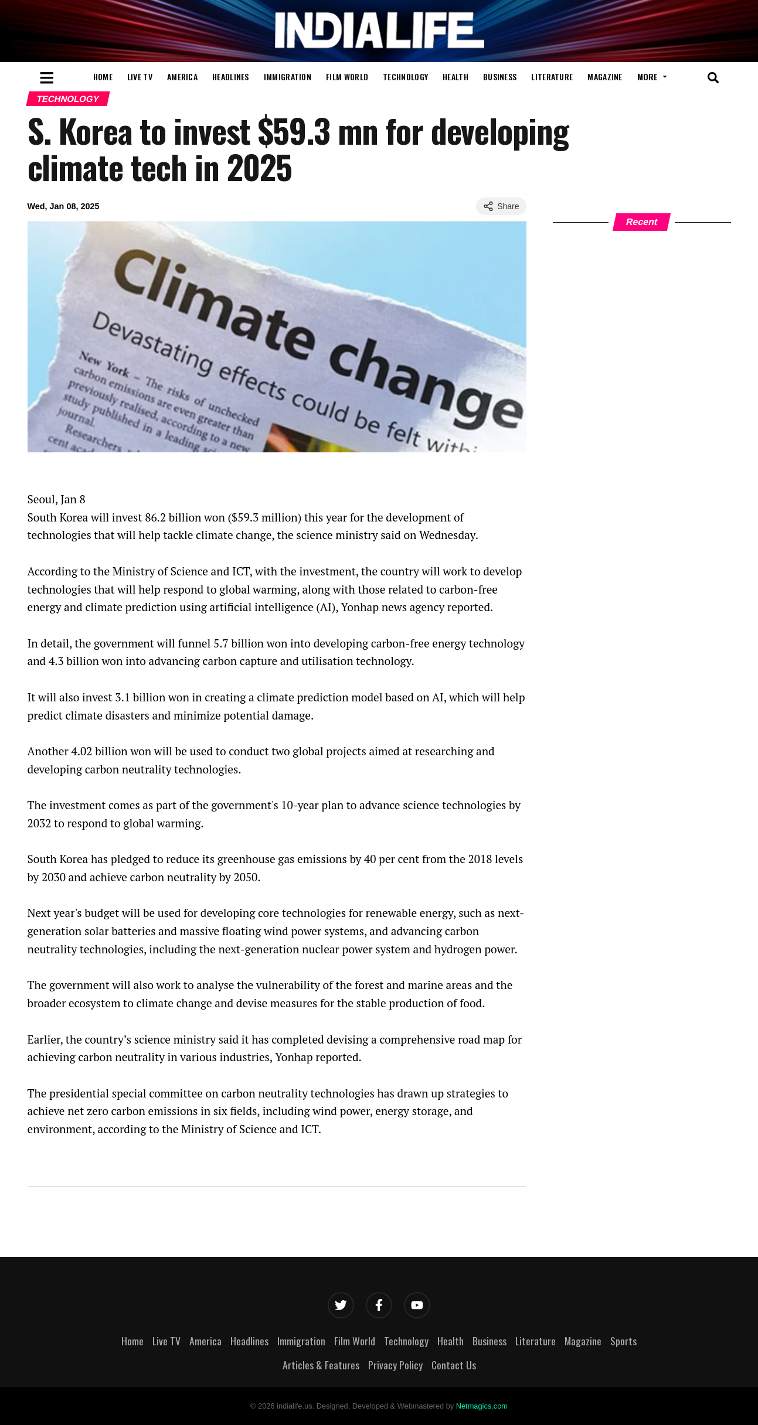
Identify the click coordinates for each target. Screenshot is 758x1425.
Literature (552, 76)
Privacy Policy (395, 1364)
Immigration (287, 76)
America (182, 76)
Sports (623, 1340)
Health (455, 76)
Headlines (230, 76)
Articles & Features (321, 1364)
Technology (405, 76)
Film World (347, 76)
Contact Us (453, 1364)
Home (103, 76)
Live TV (139, 76)
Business (499, 76)
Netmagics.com (482, 1406)
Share (501, 206)
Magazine (604, 76)
